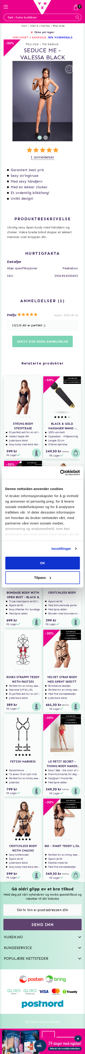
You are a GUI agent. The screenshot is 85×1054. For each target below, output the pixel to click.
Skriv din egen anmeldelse (42, 341)
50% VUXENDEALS (60, 37)
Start (24, 25)
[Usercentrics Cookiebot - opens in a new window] (60, 473)
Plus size (59, 25)
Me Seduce (50, 44)
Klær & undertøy (40, 25)
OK (42, 563)
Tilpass (42, 577)
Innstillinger (61, 549)
